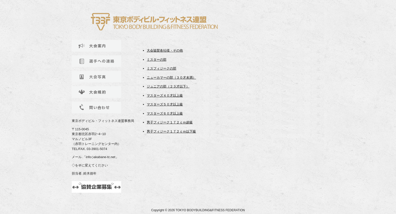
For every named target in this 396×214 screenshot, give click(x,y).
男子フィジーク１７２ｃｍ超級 (170, 122)
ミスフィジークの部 (161, 68)
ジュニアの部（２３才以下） (168, 86)
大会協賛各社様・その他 (165, 50)
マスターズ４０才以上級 (165, 95)
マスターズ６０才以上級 (165, 113)
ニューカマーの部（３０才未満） (171, 77)
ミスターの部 (156, 59)
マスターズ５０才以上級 (165, 104)
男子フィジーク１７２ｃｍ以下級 (171, 131)
